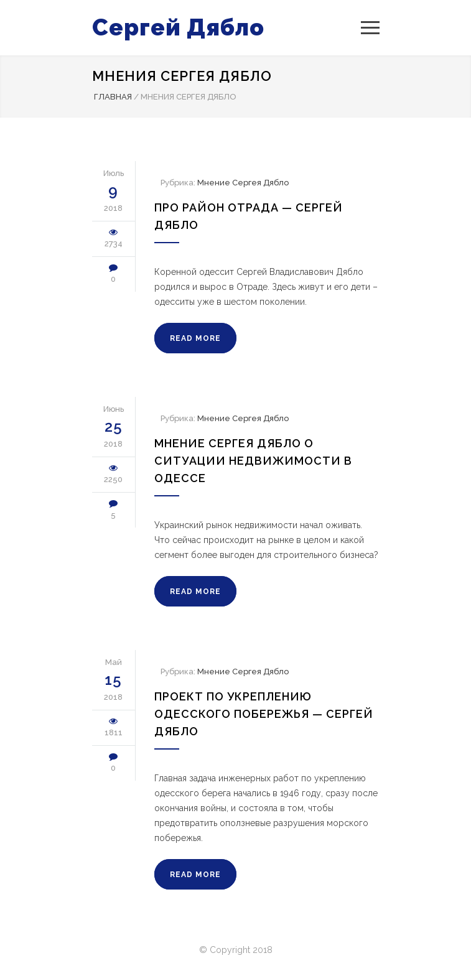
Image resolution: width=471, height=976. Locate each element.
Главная (113, 96)
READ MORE (195, 338)
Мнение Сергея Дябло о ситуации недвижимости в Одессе (253, 461)
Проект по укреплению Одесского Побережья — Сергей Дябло (263, 714)
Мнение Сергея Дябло (243, 182)
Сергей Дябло (178, 27)
